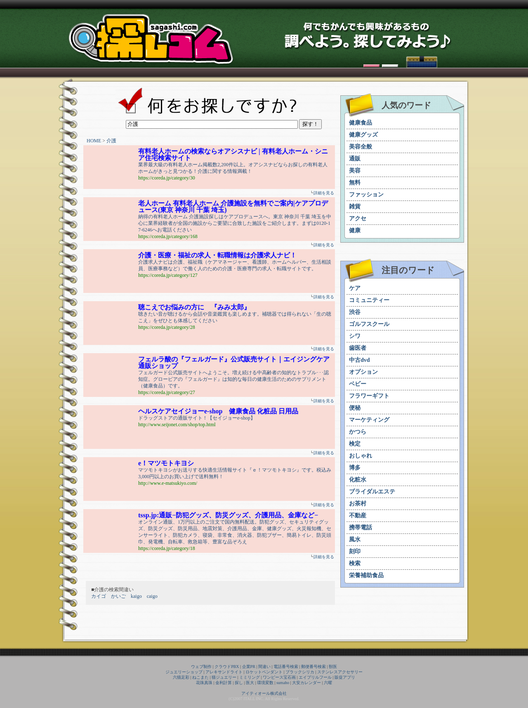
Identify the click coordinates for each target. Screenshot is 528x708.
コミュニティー (369, 300)
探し (239, 682)
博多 (355, 468)
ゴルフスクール (369, 324)
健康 (355, 230)
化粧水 (357, 480)
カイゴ (98, 596)
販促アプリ (345, 677)
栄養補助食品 (366, 575)
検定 (355, 444)
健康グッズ (363, 135)
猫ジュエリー (224, 677)
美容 (355, 171)
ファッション (366, 194)
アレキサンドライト (224, 672)
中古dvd (359, 360)
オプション (363, 372)
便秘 (355, 408)
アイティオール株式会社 (264, 693)
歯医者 (357, 348)
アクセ (357, 218)
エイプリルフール (315, 677)
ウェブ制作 (201, 666)
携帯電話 (360, 527)
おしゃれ (360, 456)
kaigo (136, 596)
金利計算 (223, 682)
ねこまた (200, 677)
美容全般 (360, 147)
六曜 (328, 682)
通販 (355, 159)
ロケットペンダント (264, 672)
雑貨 (355, 206)
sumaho (282, 682)
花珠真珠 (204, 682)
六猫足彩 (181, 677)
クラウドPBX (226, 666)
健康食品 (360, 123)
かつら (357, 432)
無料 (355, 182)
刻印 (355, 551)
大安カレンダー (306, 682)
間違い (264, 666)
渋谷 (355, 312)
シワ (355, 336)
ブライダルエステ (372, 492)
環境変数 (265, 682)
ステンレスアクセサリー (340, 672)
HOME (94, 141)
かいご (118, 596)
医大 (250, 682)
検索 (355, 563)
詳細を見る (324, 193)
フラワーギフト (369, 396)
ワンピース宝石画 (279, 677)
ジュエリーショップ (184, 672)
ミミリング (249, 677)
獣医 (333, 666)
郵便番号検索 (313, 666)
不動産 (357, 515)
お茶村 (357, 503)
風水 (355, 539)
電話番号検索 (285, 666)
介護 (111, 141)
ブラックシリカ (299, 672)
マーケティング (369, 420)
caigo (152, 596)
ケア (355, 288)
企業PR (248, 666)
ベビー (357, 384)
